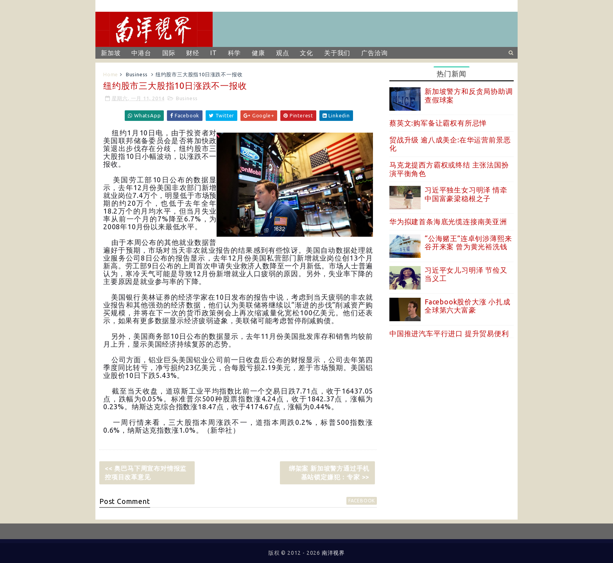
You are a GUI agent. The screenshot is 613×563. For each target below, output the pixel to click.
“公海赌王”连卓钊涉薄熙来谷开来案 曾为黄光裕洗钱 (468, 242)
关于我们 (337, 52)
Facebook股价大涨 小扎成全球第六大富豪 (468, 306)
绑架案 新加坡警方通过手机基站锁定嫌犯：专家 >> (329, 472)
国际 (169, 52)
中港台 (141, 52)
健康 (258, 52)
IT (213, 52)
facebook (361, 500)
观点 (282, 52)
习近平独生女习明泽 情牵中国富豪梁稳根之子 (466, 194)
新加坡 (110, 52)
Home (110, 74)
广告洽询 (374, 52)
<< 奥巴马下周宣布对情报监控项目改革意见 (145, 472)
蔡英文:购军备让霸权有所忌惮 (438, 123)
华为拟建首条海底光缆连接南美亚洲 (448, 221)
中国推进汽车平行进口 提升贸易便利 (449, 333)
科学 (234, 52)
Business (137, 74)
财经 (192, 52)
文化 (306, 52)
